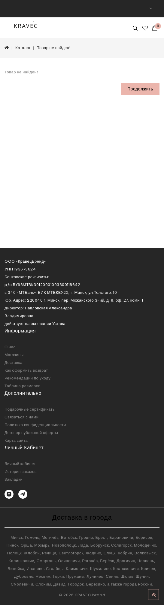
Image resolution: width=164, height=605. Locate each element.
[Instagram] (9, 494)
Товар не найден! (53, 48)
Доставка (14, 362)
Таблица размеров (23, 386)
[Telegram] (22, 494)
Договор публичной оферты (31, 432)
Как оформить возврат (26, 370)
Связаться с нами (21, 417)
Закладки (14, 479)
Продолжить (140, 89)
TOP (153, 595)
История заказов (21, 471)
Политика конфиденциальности (35, 425)
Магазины (14, 355)
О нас (10, 347)
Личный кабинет (20, 464)
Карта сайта (16, 440)
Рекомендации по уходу (27, 378)
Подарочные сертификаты (30, 409)
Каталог (23, 48)
